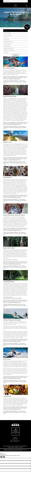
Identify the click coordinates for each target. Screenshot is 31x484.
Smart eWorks (24, 449)
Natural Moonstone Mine (8, 41)
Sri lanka (9, 447)
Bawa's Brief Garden (7, 43)
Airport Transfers (15, 447)
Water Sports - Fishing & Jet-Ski (9, 50)
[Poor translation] (3, 457)
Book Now (15, 55)
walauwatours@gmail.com (15, 440)
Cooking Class (6, 52)
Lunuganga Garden (7, 46)
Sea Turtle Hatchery (7, 33)
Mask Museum (6, 39)
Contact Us (21, 447)
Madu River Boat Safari (8, 35)
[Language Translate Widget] (15, 1)
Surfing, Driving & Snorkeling (8, 48)
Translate (10, 3)
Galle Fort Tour (6, 37)
